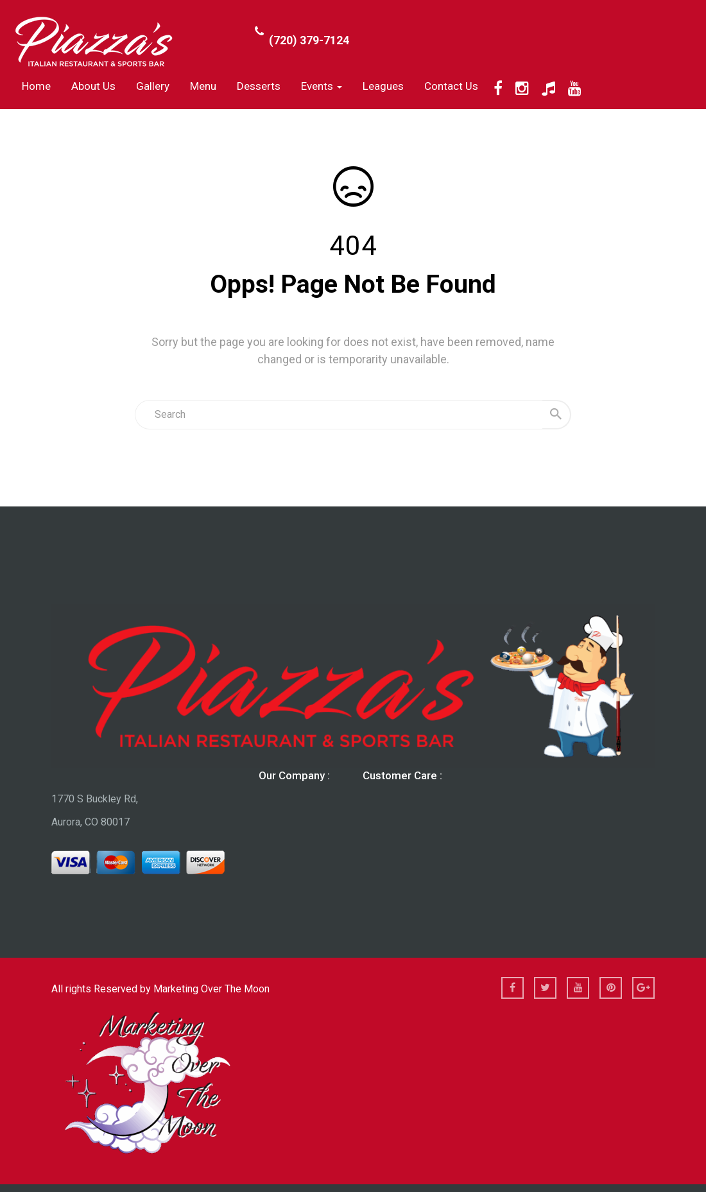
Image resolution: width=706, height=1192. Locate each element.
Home (36, 86)
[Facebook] (498, 88)
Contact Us (451, 86)
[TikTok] (548, 88)
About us (93, 86)
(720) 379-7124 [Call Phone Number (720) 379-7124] (309, 40)
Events (321, 86)
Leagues (383, 86)
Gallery (152, 86)
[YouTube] (574, 88)
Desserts (258, 86)
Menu (203, 86)
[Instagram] (522, 88)
